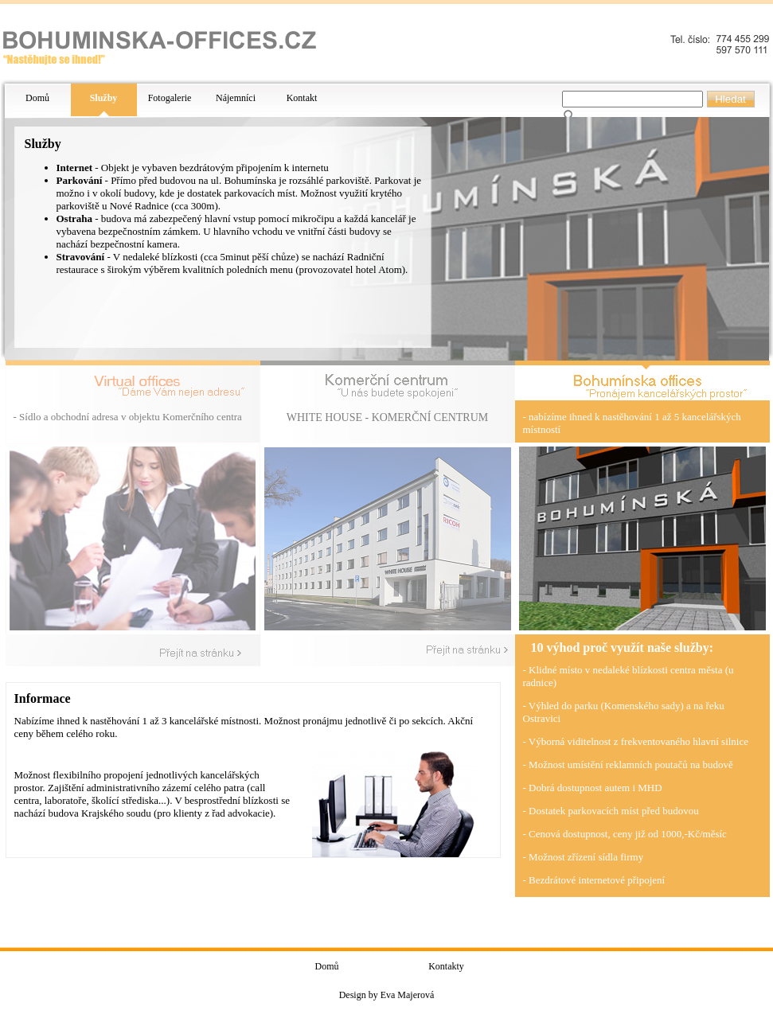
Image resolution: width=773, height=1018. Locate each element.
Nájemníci (236, 97)
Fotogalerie (170, 97)
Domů (37, 97)
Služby (104, 97)
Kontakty (446, 966)
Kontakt (302, 97)
